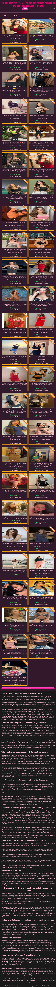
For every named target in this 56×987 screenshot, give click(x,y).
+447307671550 (42, 67)
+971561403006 (42, 602)
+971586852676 (42, 388)
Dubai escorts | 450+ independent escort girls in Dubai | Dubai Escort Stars (28, 4)
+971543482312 (42, 254)
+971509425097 (15, 415)
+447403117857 (15, 147)
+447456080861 (42, 94)
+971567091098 (42, 334)
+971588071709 (42, 495)
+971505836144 (15, 281)
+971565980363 (15, 361)
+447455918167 (42, 39)
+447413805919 (15, 67)
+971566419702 (42, 361)
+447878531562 (42, 120)
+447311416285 (15, 40)
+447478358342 (15, 120)
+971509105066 (15, 308)
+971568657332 (42, 281)
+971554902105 (15, 254)
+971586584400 (42, 655)
